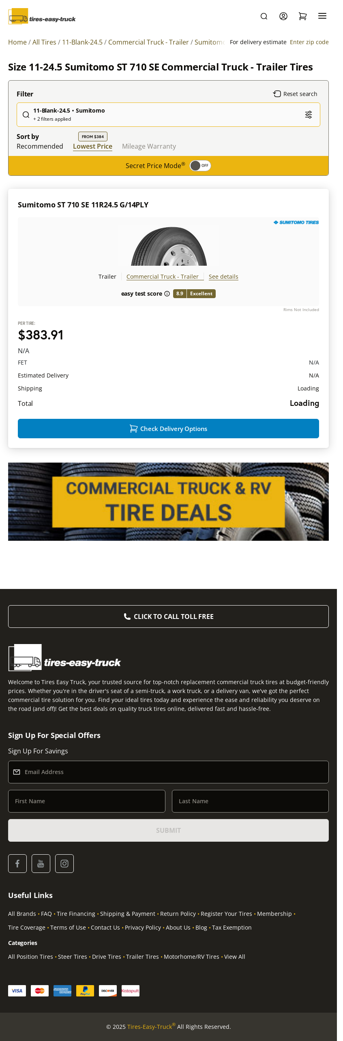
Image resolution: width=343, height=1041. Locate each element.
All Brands (22, 913)
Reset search (295, 94)
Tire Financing (76, 913)
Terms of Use (68, 927)
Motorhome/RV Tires (191, 956)
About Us (178, 927)
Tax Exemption (232, 927)
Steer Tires (72, 956)
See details (223, 276)
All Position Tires (30, 956)
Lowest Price (92, 146)
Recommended (40, 146)
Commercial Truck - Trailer (162, 276)
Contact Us (105, 927)
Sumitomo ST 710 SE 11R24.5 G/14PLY (83, 204)
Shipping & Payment (127, 913)
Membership (274, 913)
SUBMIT (168, 830)
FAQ (46, 913)
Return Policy (178, 913)
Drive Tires (106, 956)
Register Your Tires (226, 913)
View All (234, 956)
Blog (201, 927)
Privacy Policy (143, 927)
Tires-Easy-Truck (151, 1026)
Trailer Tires (142, 956)
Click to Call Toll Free (173, 616)
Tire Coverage (26, 927)
